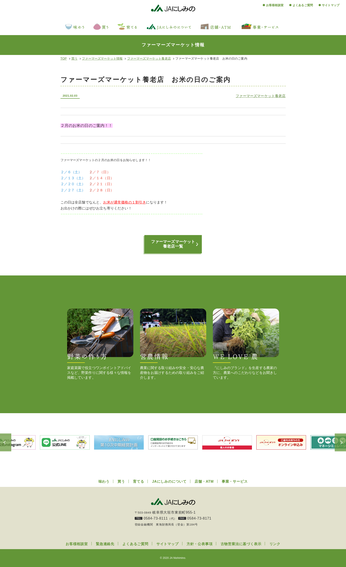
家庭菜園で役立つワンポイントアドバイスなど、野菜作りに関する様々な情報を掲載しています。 (100, 344)
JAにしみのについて (169, 481)
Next (335, 442)
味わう (104, 481)
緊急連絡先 (105, 544)
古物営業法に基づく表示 (241, 544)
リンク (274, 544)
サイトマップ (330, 5)
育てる (138, 481)
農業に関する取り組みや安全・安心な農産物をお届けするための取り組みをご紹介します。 (173, 344)
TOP (64, 58)
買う (74, 58)
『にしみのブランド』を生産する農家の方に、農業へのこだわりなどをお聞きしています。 (246, 344)
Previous (11, 442)
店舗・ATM (204, 481)
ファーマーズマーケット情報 (102, 58)
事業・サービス (235, 481)
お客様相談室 (275, 5)
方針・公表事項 (200, 544)
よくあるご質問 (303, 5)
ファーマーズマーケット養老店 (149, 58)
